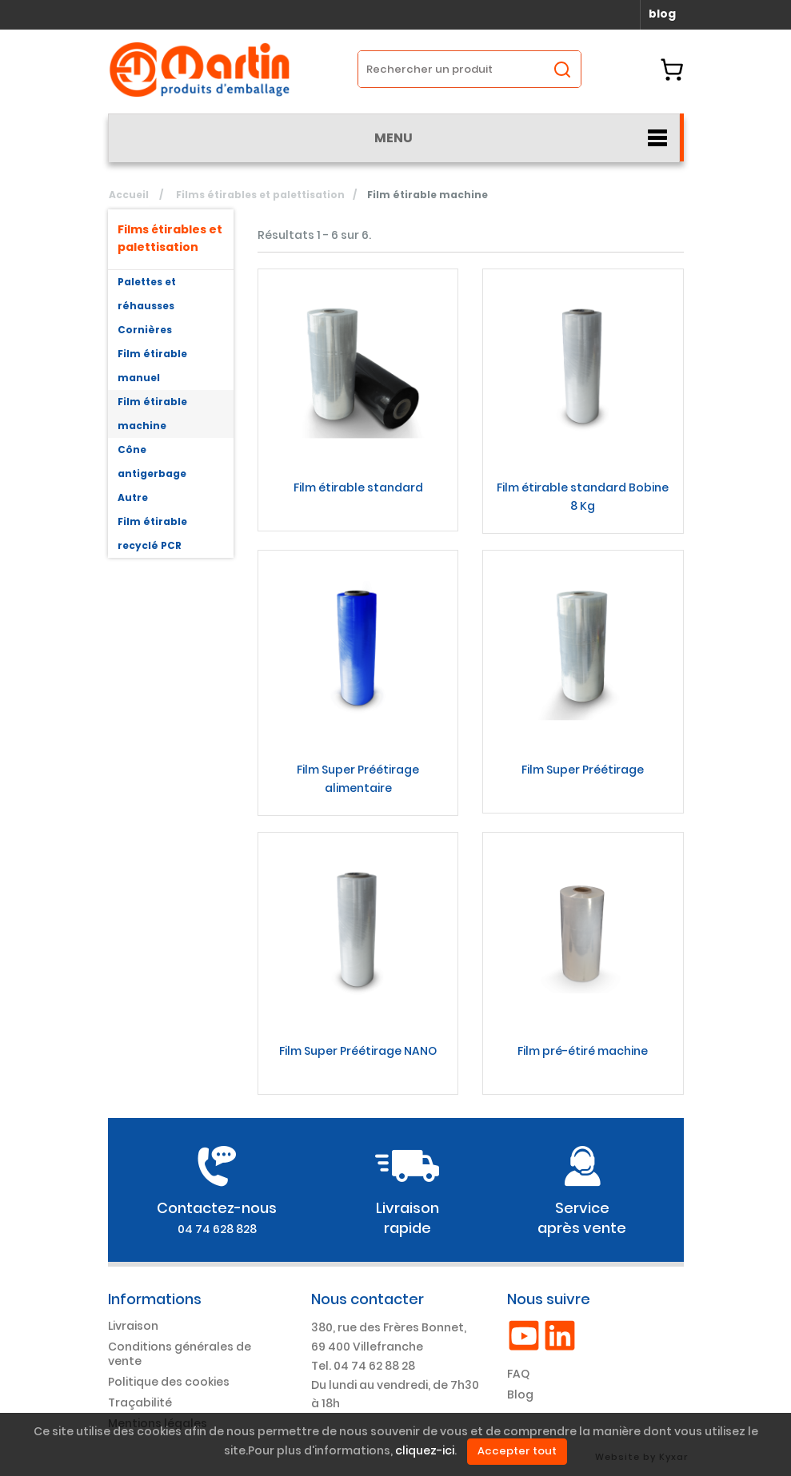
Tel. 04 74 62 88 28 (363, 1366)
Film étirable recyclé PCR (152, 533)
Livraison (133, 1326)
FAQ (518, 1374)
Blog (520, 1394)
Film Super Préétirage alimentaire (358, 779)
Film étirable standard (358, 487)
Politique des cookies (169, 1382)
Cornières (145, 329)
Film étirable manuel (152, 365)
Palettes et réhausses (147, 293)
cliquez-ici (424, 1451)
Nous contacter (367, 1299)
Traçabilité (140, 1402)
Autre (133, 497)
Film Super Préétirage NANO (358, 1051)
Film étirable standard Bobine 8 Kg (583, 496)
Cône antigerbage (152, 461)
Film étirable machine (152, 413)
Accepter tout (517, 1450)
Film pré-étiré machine (582, 1051)
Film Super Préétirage (582, 770)
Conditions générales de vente (179, 1354)
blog (662, 14)
